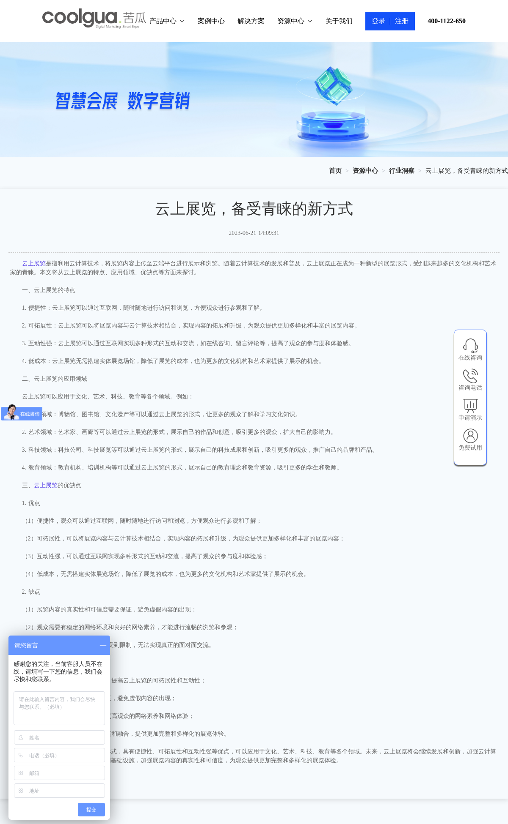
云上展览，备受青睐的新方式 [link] (466, 170)
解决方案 (251, 21)
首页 (335, 170)
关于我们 (339, 21)
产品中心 (167, 21)
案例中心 (211, 21)
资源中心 (295, 21)
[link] (335, 170)
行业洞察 (401, 170)
